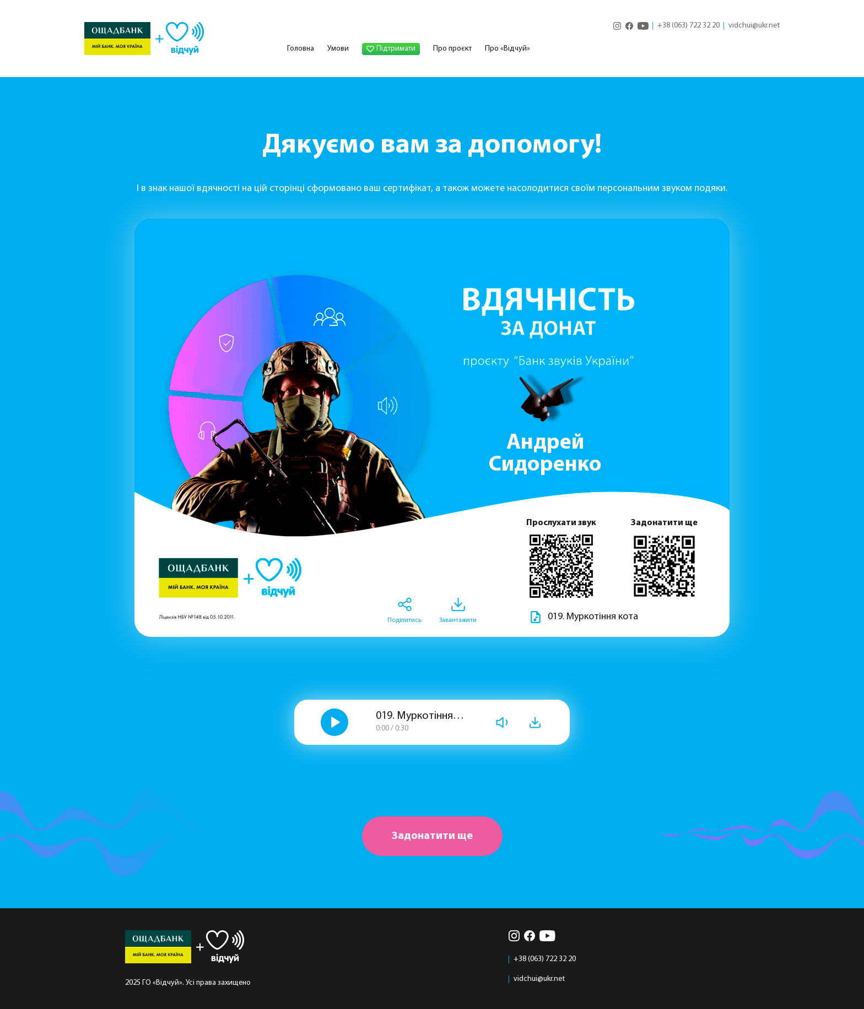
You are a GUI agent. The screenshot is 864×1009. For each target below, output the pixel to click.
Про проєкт (452, 49)
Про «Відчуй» (507, 49)
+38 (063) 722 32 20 (688, 26)
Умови (338, 49)
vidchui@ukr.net (754, 26)
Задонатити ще (432, 836)
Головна (300, 49)
